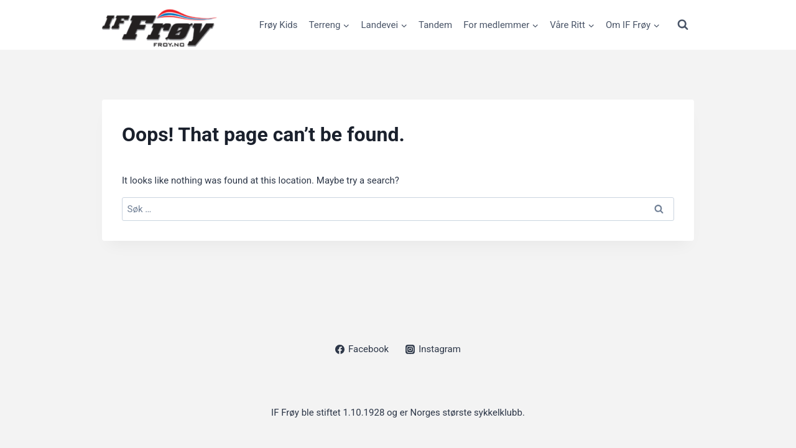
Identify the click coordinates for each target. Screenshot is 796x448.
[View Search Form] (683, 25)
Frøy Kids (278, 24)
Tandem (435, 24)
